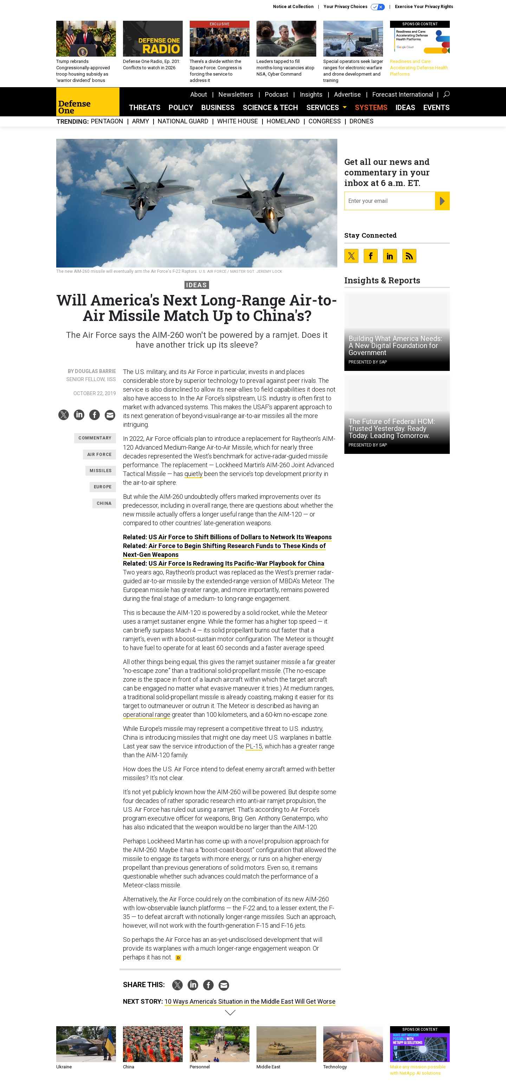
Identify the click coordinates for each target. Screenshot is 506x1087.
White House (237, 121)
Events (436, 107)
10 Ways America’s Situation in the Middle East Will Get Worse (250, 1001)
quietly (193, 473)
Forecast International (402, 94)
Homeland (283, 121)
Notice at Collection (293, 6)
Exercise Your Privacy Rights (424, 6)
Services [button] (323, 107)
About (198, 94)
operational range (146, 714)
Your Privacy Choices (354, 7)
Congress (325, 121)
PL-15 (254, 746)
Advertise (347, 94)
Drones (362, 121)
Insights (311, 94)
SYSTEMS (371, 107)
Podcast (276, 94)
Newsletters (236, 94)
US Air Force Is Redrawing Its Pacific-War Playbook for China (236, 563)
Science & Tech (270, 107)
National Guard (183, 121)
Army (140, 121)
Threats (145, 107)
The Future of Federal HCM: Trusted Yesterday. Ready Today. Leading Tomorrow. (392, 428)
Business (218, 107)
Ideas (405, 107)
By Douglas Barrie (92, 371)
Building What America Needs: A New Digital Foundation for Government (395, 345)
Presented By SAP (368, 362)
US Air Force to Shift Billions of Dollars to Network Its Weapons (240, 537)
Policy (181, 107)
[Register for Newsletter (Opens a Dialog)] (442, 201)
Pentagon (107, 121)
